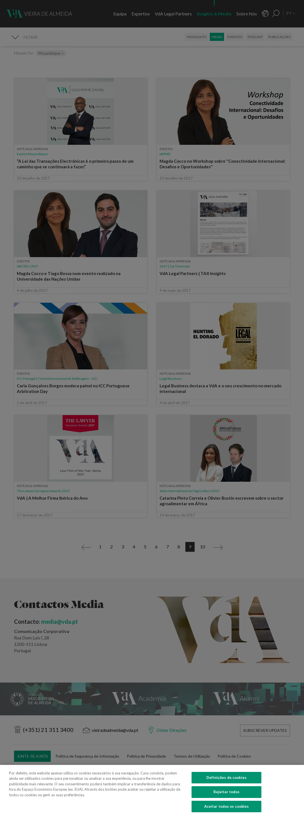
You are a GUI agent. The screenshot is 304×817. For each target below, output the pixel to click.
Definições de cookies (226, 785)
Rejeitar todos (226, 799)
